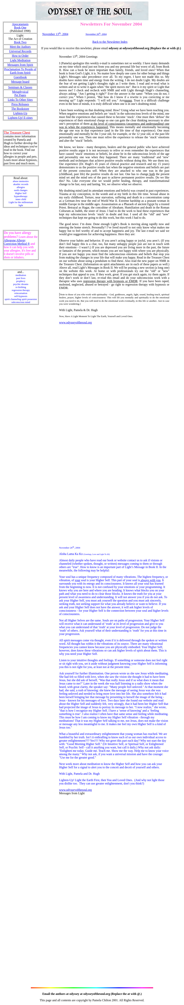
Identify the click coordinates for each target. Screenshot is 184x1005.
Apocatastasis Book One (20, 26)
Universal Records (20, 51)
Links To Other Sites (20, 99)
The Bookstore (20, 108)
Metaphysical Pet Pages (20, 93)
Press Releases (20, 104)
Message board (20, 81)
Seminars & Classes (20, 87)
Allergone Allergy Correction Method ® (17, 242)
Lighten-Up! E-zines (20, 117)
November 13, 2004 (55, 34)
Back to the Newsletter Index (110, 41)
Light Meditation (20, 60)
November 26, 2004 (96, 34)
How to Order (20, 55)
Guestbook (20, 77)
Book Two (20, 42)
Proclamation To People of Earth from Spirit (20, 71)
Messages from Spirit (20, 64)
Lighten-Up (20, 113)
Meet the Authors (20, 46)
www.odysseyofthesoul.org (75, 322)
